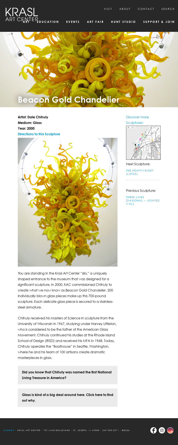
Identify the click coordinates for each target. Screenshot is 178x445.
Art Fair (95, 21)
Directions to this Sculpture (39, 134)
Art (26, 21)
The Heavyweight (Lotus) (140, 172)
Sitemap (9, 430)
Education (48, 21)
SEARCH (168, 8)
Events (73, 21)
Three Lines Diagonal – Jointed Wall (143, 200)
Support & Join (159, 21)
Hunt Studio (123, 21)
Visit (108, 8)
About (125, 8)
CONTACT (146, 8)
